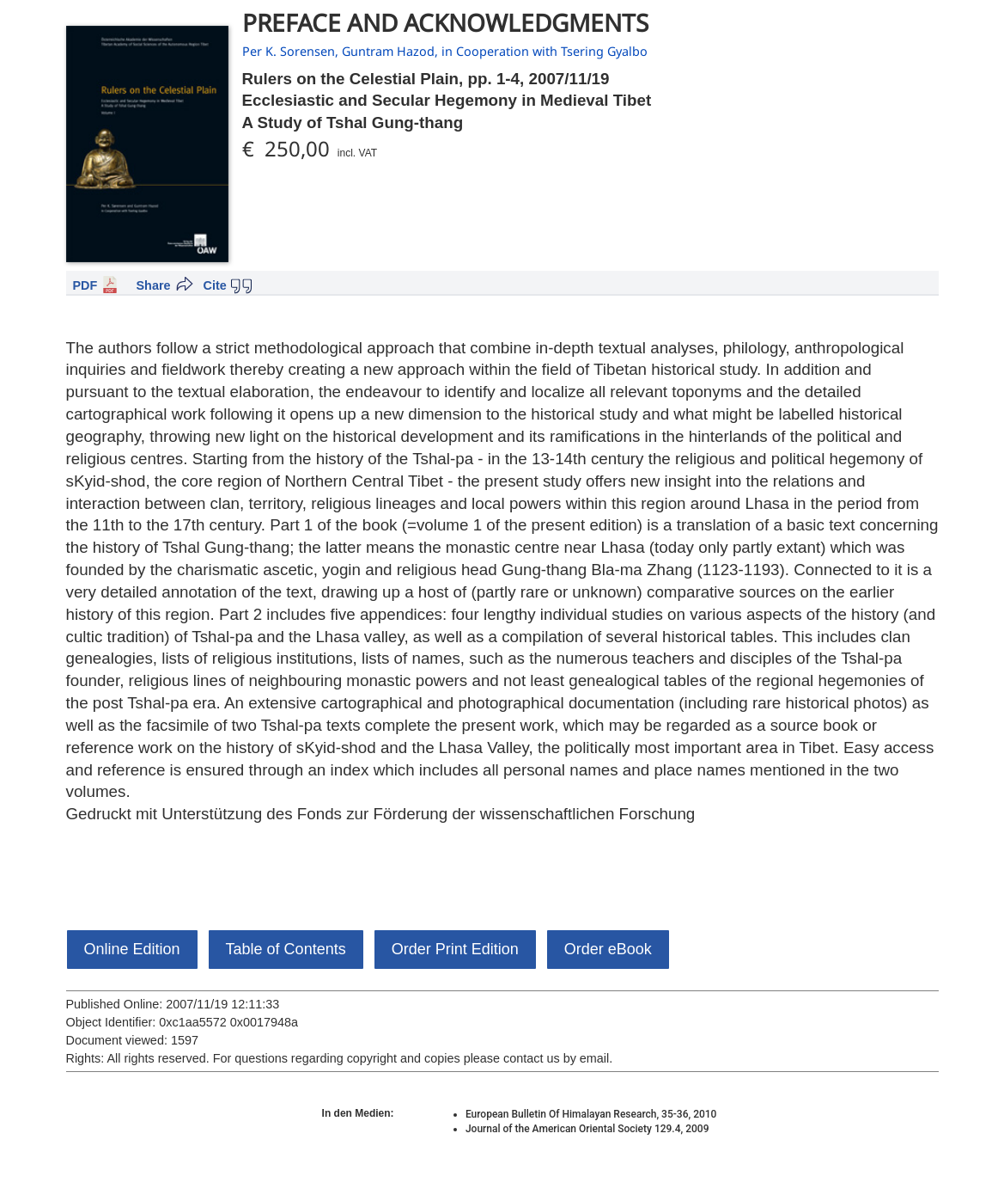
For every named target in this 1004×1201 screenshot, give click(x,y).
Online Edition (132, 949)
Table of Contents (286, 949)
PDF (85, 285)
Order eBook (608, 949)
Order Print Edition (455, 949)
